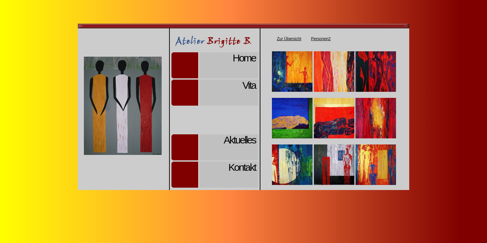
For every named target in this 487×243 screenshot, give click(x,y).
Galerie (237, 112)
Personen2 (321, 38)
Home (244, 57)
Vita (249, 85)
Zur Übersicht (289, 38)
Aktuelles (240, 139)
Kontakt (242, 167)
